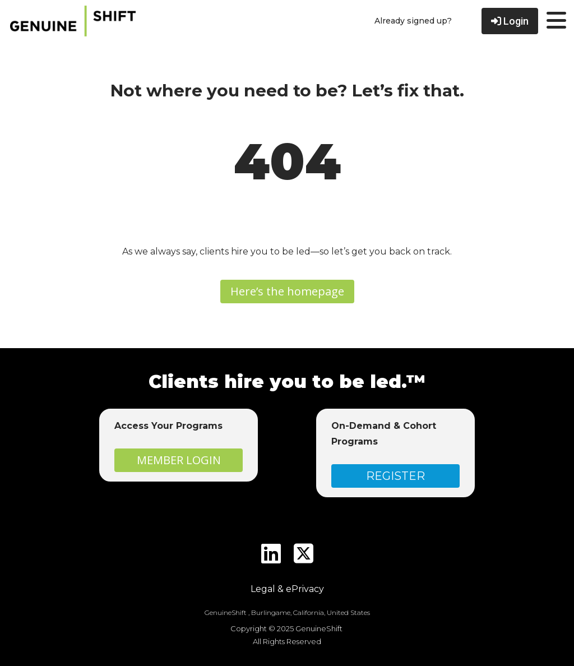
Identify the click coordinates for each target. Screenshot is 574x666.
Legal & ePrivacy (287, 589)
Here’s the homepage (287, 291)
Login (510, 21)
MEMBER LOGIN (179, 460)
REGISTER (395, 476)
